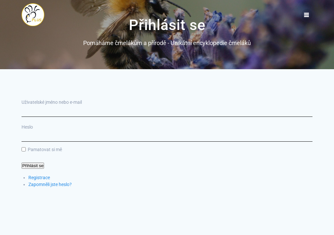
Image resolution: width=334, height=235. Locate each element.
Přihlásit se (32, 165)
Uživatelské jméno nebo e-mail (52, 102)
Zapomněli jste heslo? (50, 184)
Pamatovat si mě (45, 149)
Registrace (39, 177)
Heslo (27, 127)
